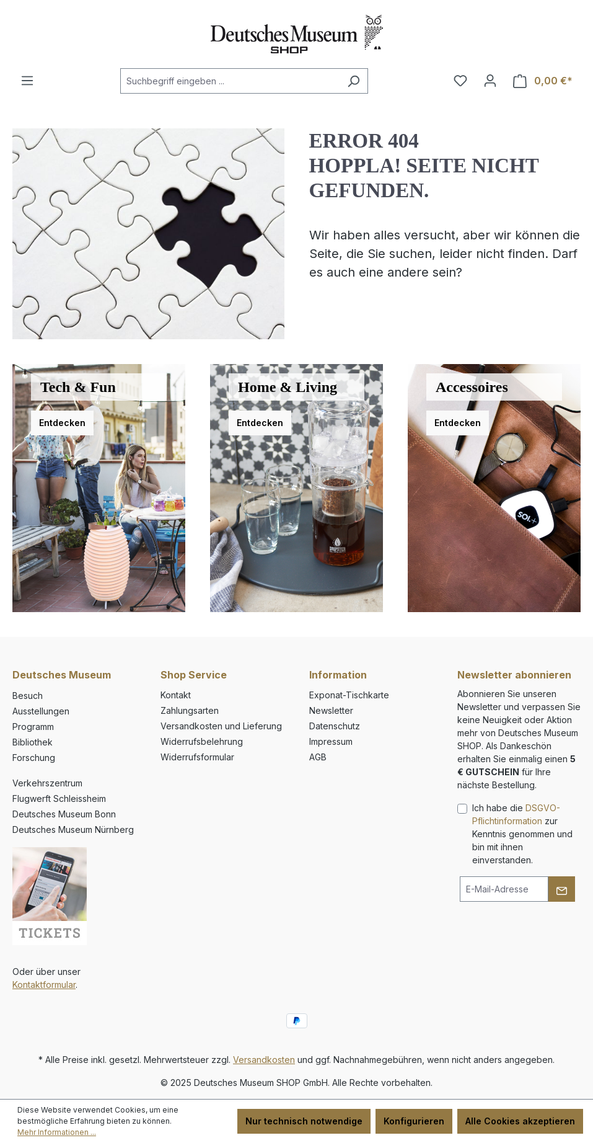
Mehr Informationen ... (56, 1132)
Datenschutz (334, 726)
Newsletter (331, 710)
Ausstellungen (40, 711)
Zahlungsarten (189, 710)
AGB (318, 757)
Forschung (33, 757)
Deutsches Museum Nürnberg (73, 829)
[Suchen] (353, 81)
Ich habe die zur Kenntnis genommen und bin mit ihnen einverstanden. (522, 834)
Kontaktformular (44, 984)
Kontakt (175, 695)
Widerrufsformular (197, 757)
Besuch (27, 695)
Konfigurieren (414, 1121)
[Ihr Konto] (490, 80)
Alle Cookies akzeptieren (520, 1121)
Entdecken (62, 422)
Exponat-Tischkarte (349, 695)
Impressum (331, 741)
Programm (33, 726)
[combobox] (230, 81)
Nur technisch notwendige (303, 1121)
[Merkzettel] (460, 80)
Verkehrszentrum (47, 783)
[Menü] (27, 80)
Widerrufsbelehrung (201, 741)
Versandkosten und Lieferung (221, 726)
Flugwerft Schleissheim (59, 798)
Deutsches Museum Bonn (64, 814)
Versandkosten (264, 1059)
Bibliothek (32, 742)
